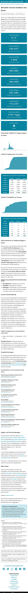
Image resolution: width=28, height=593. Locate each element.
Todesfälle (14, 579)
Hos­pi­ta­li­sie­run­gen (6, 457)
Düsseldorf (9, 473)
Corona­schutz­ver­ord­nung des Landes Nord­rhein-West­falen (13, 437)
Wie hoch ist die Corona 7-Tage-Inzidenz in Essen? (14, 551)
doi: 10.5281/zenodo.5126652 (12, 537)
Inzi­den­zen (22, 456)
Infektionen (14, 577)
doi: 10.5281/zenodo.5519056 (11, 542)
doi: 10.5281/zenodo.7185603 (19, 546)
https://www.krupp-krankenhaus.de (8, 377)
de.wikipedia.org (14, 523)
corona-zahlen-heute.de (12, 1)
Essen (22, 4)
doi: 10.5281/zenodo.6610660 (12, 533)
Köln (5, 473)
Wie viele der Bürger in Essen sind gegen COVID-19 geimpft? (13, 554)
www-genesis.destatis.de (17, 529)
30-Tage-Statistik (14, 583)
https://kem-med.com (5, 382)
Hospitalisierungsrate (14, 587)
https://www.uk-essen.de (6, 392)
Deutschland (6, 4)
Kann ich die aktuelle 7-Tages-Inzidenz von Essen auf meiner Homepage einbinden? (13, 559)
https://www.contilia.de (5, 387)
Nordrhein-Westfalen (15, 4)
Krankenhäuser (14, 588)
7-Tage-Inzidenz (14, 575)
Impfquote (14, 585)
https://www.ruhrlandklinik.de (7, 402)
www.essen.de (10, 495)
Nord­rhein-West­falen (21, 475)
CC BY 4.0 (14, 534)
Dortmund (17, 473)
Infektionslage (14, 581)
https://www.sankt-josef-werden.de (8, 407)
